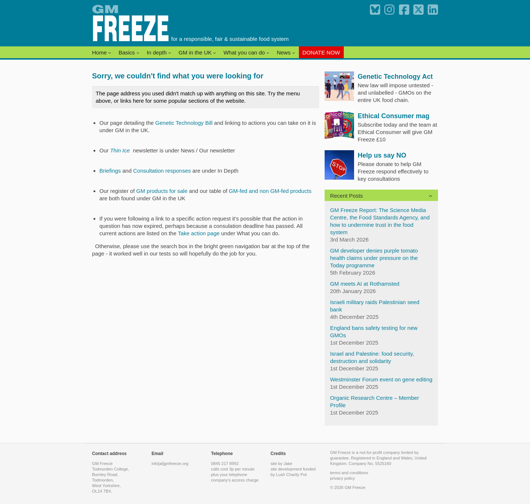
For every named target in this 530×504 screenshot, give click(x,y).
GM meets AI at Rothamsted (364, 284)
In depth (159, 52)
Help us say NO (382, 155)
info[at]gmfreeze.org (170, 463)
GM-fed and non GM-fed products (270, 191)
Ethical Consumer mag (394, 116)
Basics (129, 52)
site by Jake (281, 463)
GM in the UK (197, 52)
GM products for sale (162, 191)
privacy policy (342, 478)
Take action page (198, 233)
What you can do (246, 52)
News (286, 52)
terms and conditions (349, 472)
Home (101, 52)
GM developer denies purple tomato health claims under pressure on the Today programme (374, 257)
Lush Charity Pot (291, 474)
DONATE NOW (321, 52)
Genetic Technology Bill (184, 123)
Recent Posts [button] (346, 196)
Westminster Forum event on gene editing (381, 379)
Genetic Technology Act (395, 76)
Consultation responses (162, 171)
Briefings (110, 171)
